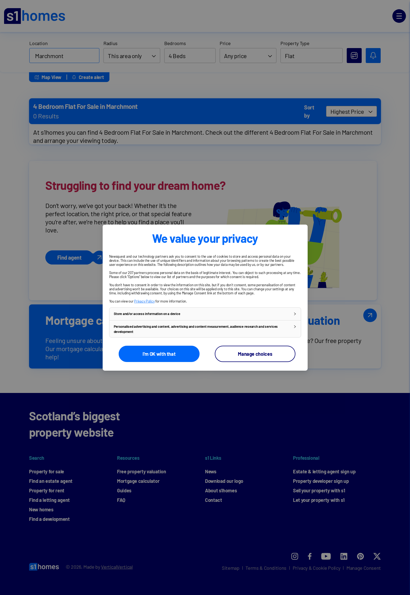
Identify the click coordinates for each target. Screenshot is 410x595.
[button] (205, 313)
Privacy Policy (144, 301)
